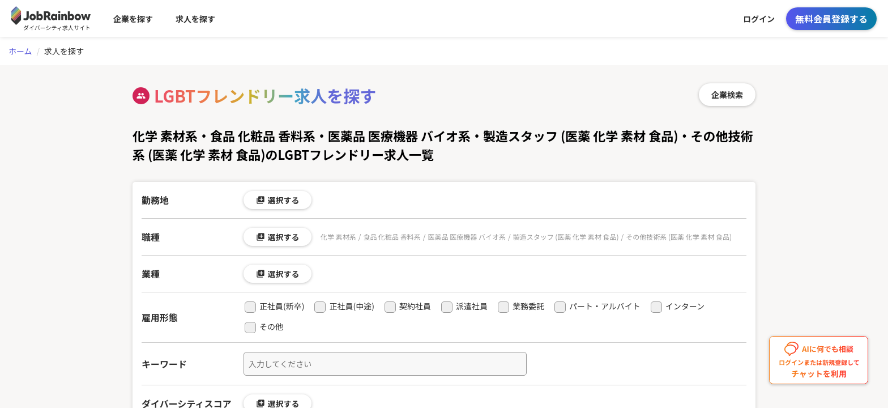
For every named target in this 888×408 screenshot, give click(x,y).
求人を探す (195, 18)
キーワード (164, 364)
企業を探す (133, 18)
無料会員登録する (831, 19)
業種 (151, 273)
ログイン (759, 18)
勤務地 (155, 200)
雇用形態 (160, 317)
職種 (151, 237)
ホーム (20, 51)
